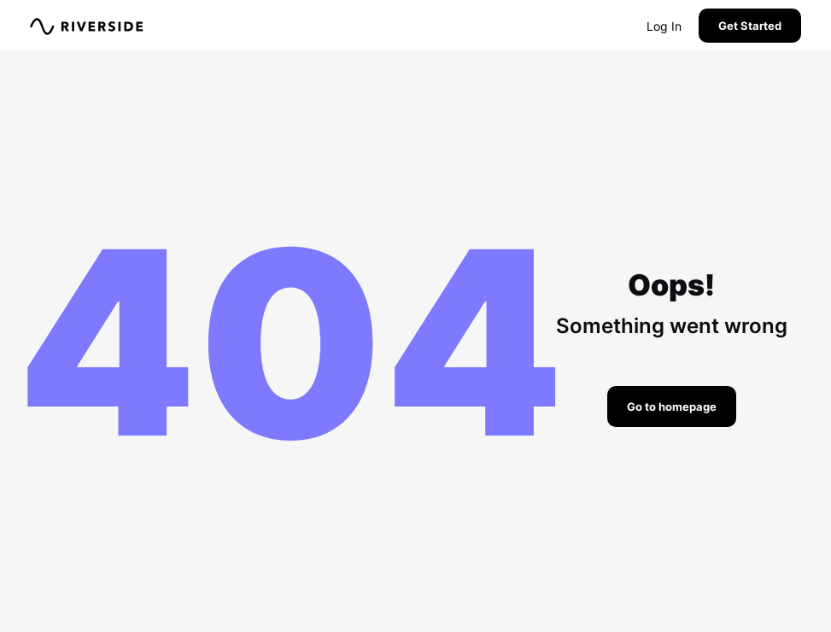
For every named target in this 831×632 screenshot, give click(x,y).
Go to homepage (672, 406)
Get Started (749, 25)
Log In (664, 26)
